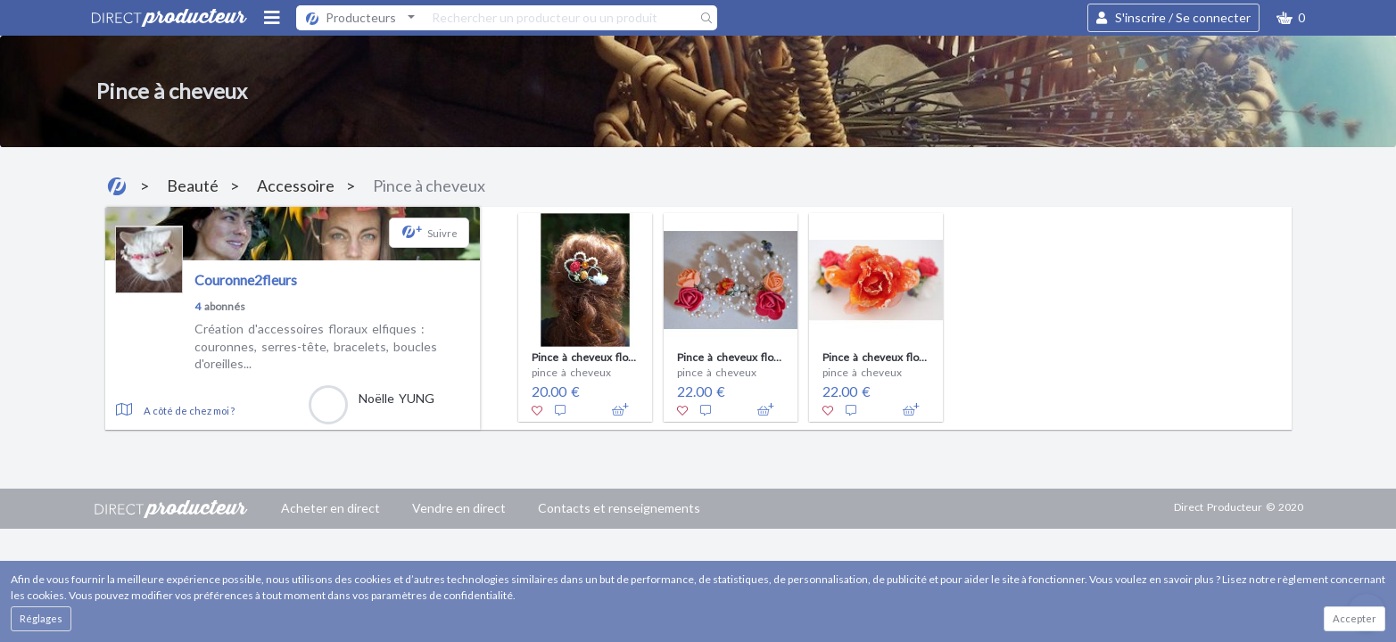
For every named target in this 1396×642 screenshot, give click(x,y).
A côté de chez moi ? (189, 410)
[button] (1291, 18)
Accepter (1354, 618)
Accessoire (296, 185)
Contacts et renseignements (619, 507)
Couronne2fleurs (245, 279)
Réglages (41, 618)
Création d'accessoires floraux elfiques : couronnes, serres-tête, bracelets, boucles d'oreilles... (315, 346)
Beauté (193, 185)
